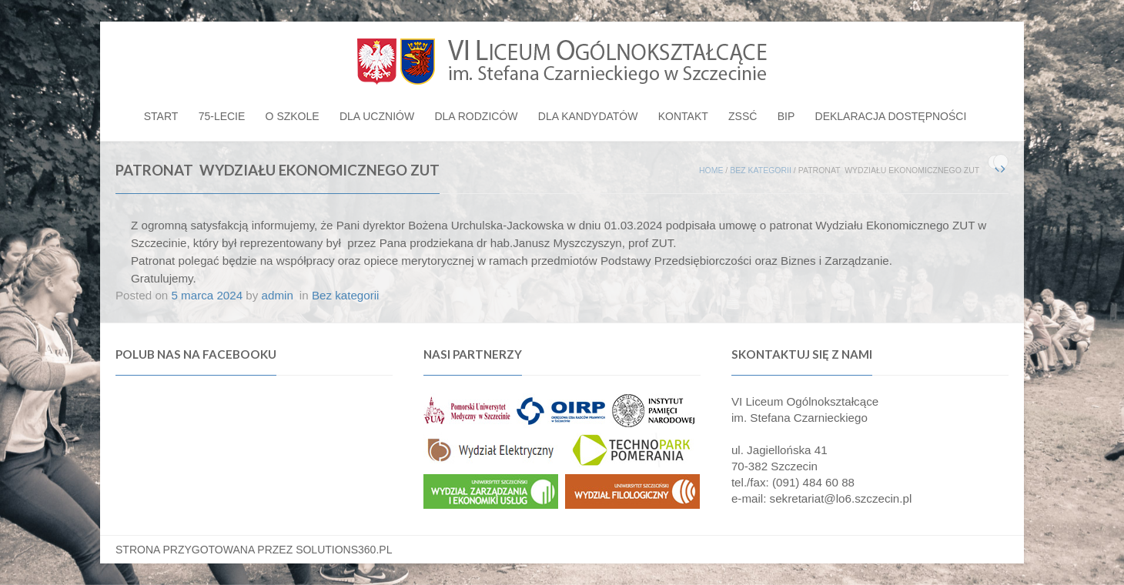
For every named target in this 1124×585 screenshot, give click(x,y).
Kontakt (683, 116)
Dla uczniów (377, 116)
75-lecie (222, 116)
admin (277, 295)
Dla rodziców (475, 116)
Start (161, 116)
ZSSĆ (742, 116)
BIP (786, 116)
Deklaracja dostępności (891, 116)
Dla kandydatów (588, 116)
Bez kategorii (760, 170)
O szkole (292, 116)
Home (711, 170)
